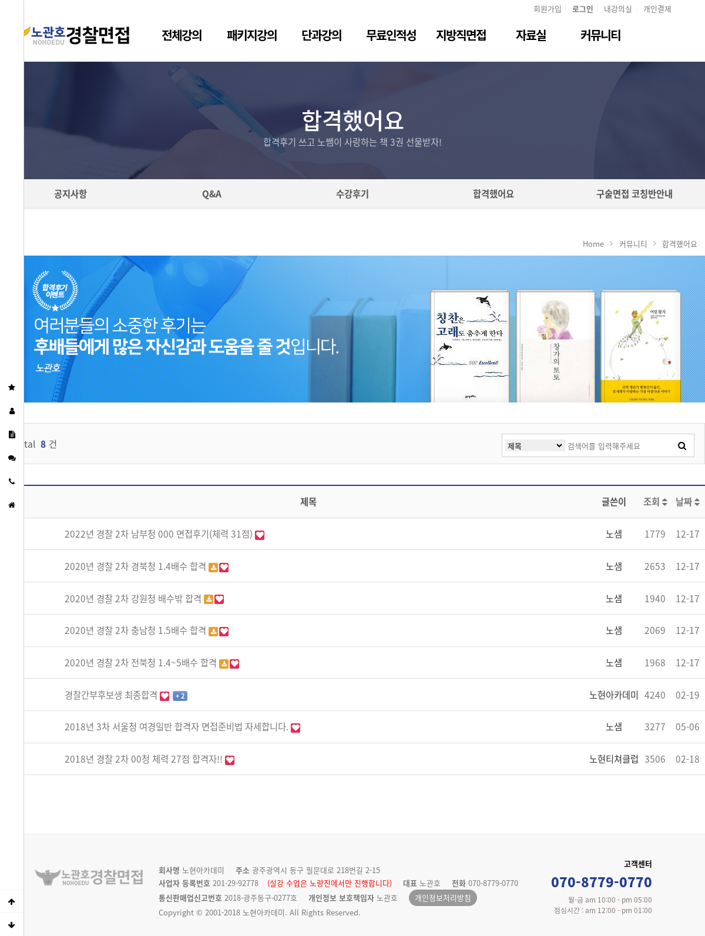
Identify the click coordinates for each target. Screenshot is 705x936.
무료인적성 (391, 35)
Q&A (211, 193)
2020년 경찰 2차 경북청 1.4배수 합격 (137, 566)
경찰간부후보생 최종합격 (112, 695)
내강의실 (618, 8)
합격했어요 (493, 193)
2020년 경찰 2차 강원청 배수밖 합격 (134, 598)
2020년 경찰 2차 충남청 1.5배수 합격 (137, 630)
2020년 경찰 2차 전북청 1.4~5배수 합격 (142, 662)
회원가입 (547, 8)
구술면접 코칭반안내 (634, 193)
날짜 (688, 501)
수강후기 (352, 193)
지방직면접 (461, 35)
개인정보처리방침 (443, 897)
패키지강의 (252, 35)
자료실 (531, 35)
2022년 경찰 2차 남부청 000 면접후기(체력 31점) (160, 534)
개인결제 (657, 8)
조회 (655, 501)
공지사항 (70, 193)
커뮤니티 (600, 35)
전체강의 (182, 35)
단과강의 (321, 35)
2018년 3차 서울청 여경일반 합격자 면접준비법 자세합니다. (178, 726)
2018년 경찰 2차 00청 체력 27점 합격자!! (145, 759)
